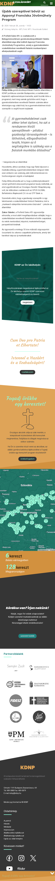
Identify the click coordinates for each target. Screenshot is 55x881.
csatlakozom (27, 372)
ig (17, 856)
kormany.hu (39, 679)
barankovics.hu (39, 663)
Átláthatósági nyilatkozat (14, 836)
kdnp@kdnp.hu (15, 793)
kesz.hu (15, 712)
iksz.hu (16, 679)
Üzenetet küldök (27, 636)
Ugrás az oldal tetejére (13, 839)
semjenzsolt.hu (15, 663)
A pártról (7, 821)
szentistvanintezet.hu (39, 712)
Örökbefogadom (27, 459)
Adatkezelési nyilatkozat (14, 833)
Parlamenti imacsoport (39, 730)
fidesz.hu (16, 696)
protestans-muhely (16, 731)
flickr (18, 866)
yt (5, 866)
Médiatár (7, 827)
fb (5, 856)
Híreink (6, 824)
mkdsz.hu (39, 696)
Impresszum (9, 830)
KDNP (27, 767)
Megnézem (27, 302)
